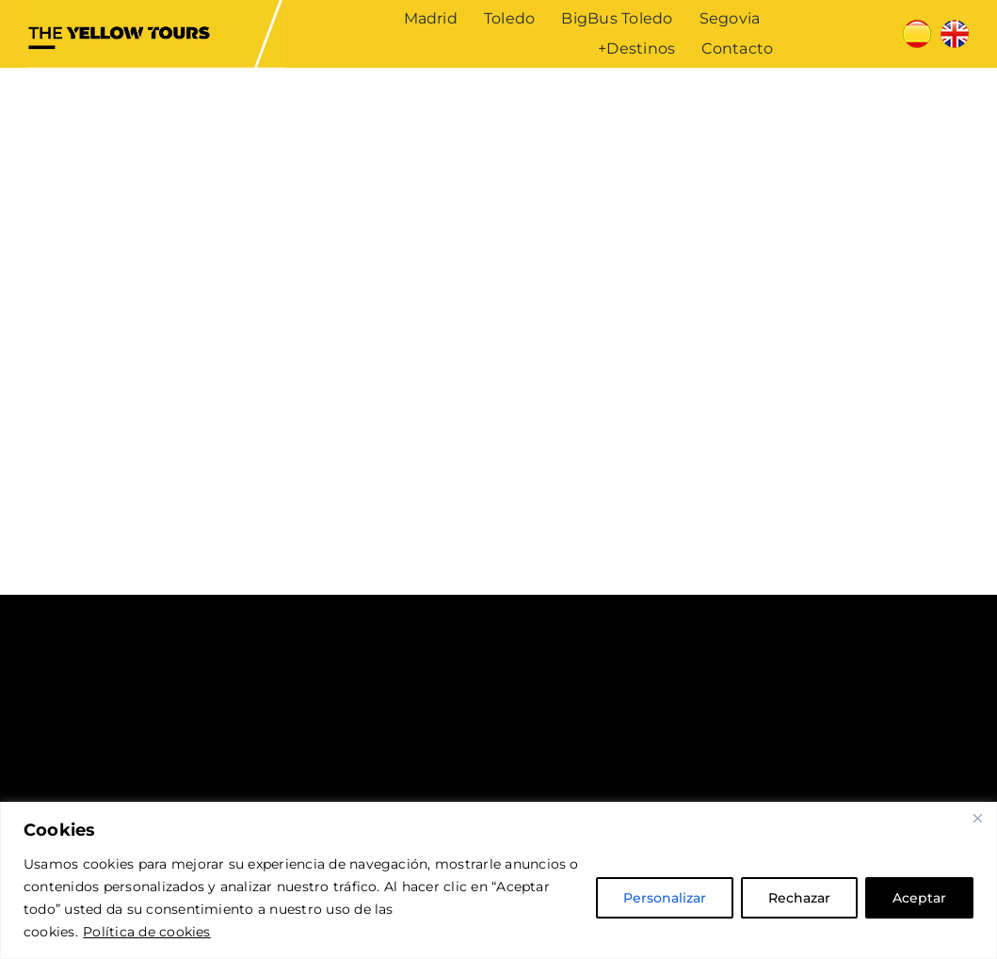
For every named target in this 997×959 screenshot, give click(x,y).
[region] (498, 880)
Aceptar (919, 897)
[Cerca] (977, 818)
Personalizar (664, 897)
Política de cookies (147, 931)
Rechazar (799, 897)
